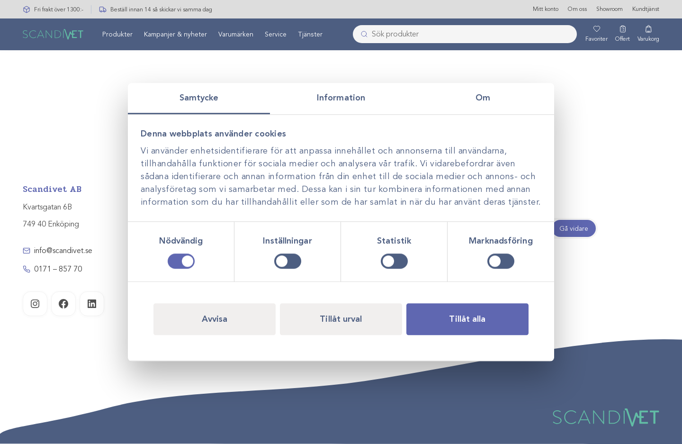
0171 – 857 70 (58, 269)
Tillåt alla (467, 319)
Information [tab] (341, 97)
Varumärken (235, 35)
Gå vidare (573, 229)
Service (276, 35)
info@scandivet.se (63, 250)
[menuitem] (117, 34)
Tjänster (310, 35)
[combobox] (465, 35)
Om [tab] (483, 97)
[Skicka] (361, 35)
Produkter (117, 35)
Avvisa (215, 319)
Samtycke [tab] (199, 97)
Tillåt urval (341, 319)
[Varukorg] (648, 35)
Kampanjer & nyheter (175, 35)
